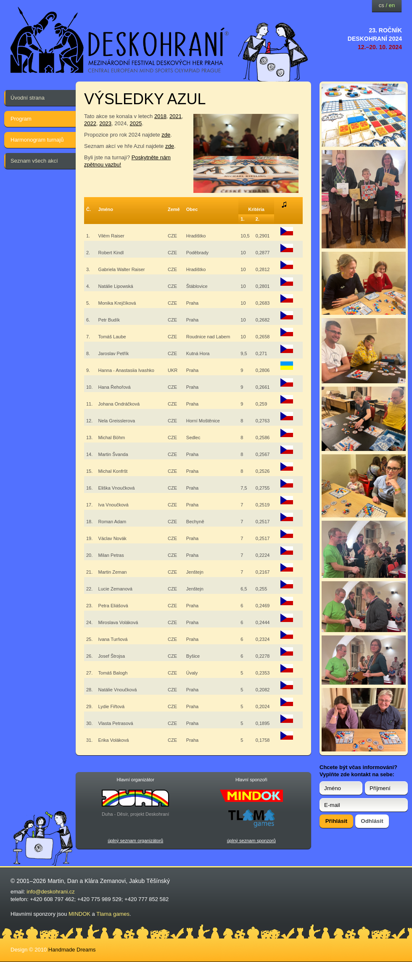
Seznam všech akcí (34, 161)
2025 (135, 123)
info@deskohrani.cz (50, 891)
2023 (105, 123)
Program (21, 119)
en (392, 5)
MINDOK (79, 914)
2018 (160, 116)
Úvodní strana (28, 98)
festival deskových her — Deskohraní (119, 40)
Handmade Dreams (72, 949)
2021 (175, 116)
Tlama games (112, 914)
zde (165, 135)
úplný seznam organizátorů (135, 840)
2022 (90, 123)
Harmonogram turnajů (37, 140)
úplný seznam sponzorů (251, 840)
